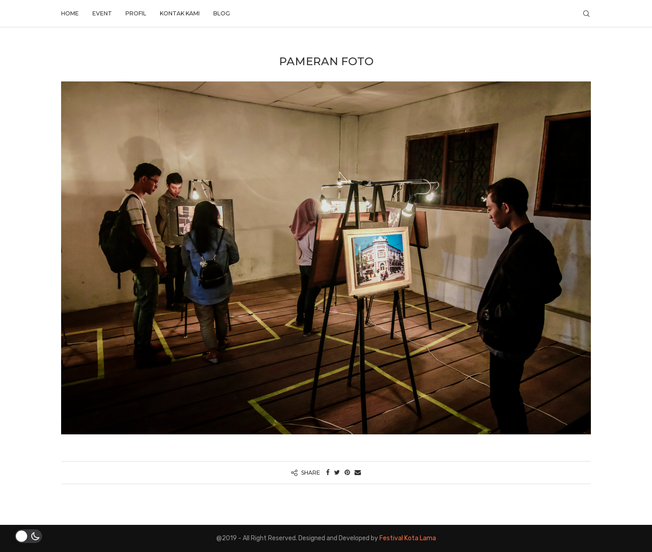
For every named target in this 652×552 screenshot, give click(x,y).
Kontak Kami (180, 13)
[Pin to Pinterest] (347, 472)
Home (70, 13)
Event (102, 13)
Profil (135, 13)
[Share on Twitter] (337, 472)
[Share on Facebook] (328, 472)
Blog (221, 13)
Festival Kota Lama (407, 538)
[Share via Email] (358, 472)
